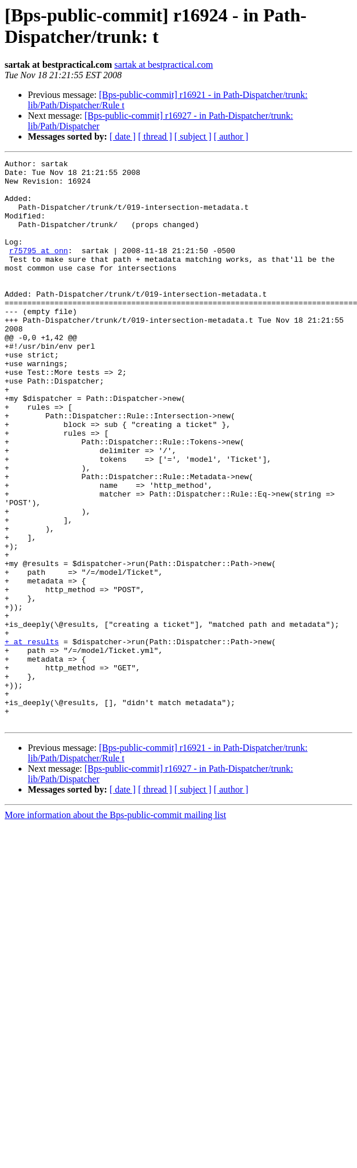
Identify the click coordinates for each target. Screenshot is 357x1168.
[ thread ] (155, 136)
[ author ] (231, 136)
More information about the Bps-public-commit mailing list (115, 928)
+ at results (32, 738)
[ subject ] (193, 136)
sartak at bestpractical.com (163, 65)
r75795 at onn (38, 269)
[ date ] (123, 136)
